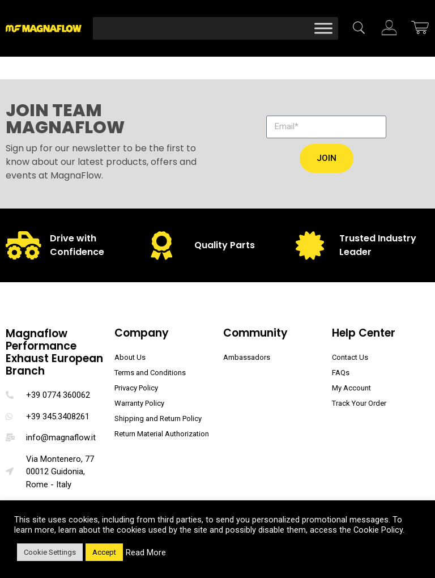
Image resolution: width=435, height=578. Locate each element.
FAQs (340, 372)
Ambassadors (246, 357)
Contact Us (350, 357)
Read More (146, 552)
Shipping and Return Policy (158, 418)
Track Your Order (359, 403)
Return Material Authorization (161, 434)
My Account (351, 388)
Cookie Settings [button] (50, 552)
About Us (130, 357)
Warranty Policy (139, 403)
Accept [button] (104, 552)
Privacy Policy (136, 388)
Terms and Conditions (150, 372)
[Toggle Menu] (323, 28)
